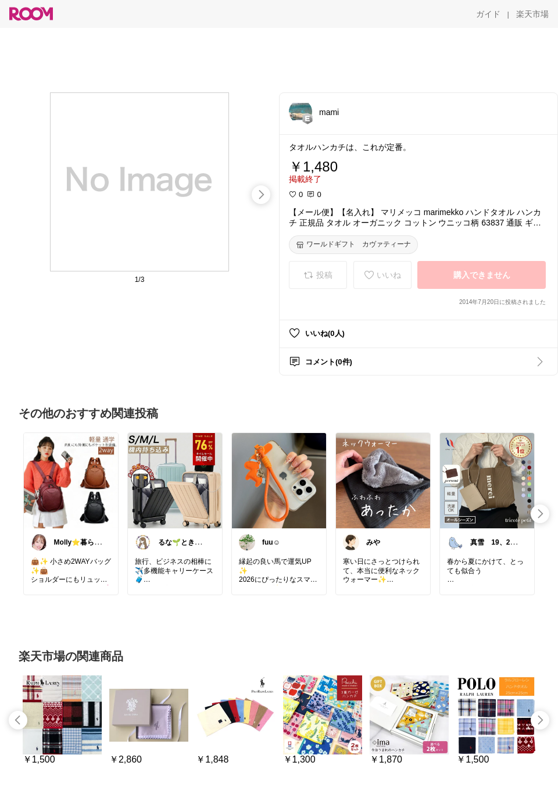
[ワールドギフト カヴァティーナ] (353, 244)
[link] (71, 480)
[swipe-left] (18, 720)
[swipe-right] (261, 194)
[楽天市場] (532, 14)
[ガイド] (488, 14)
